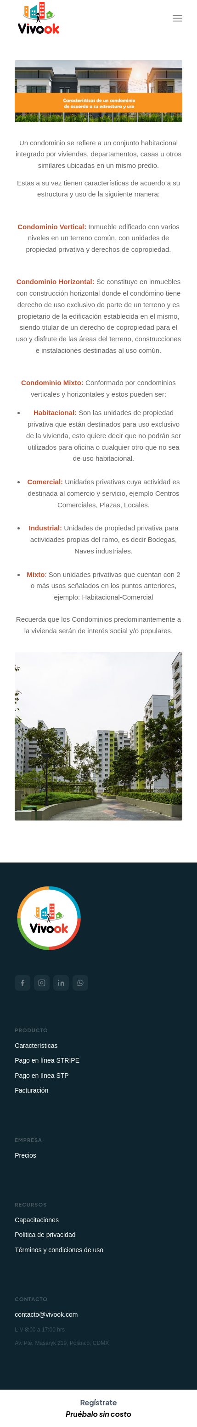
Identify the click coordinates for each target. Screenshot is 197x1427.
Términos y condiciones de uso (59, 1250)
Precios (25, 1155)
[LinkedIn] (61, 983)
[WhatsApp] (80, 983)
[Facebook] (22, 983)
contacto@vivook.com (46, 1314)
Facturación (31, 1090)
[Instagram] (42, 983)
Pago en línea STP (42, 1075)
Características (36, 1045)
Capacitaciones (37, 1220)
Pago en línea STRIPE (47, 1060)
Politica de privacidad (45, 1234)
